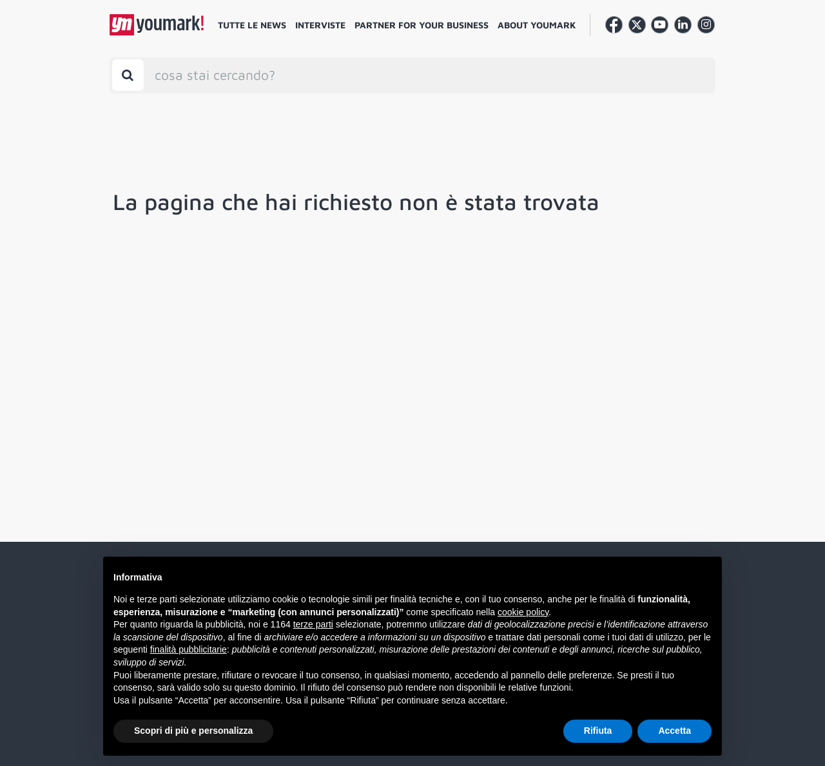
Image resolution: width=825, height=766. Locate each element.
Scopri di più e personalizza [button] (193, 730)
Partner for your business (421, 24)
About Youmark (537, 24)
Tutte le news (252, 24)
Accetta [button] (674, 730)
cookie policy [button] (523, 612)
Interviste (320, 24)
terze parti (313, 624)
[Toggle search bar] (128, 75)
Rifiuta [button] (598, 730)
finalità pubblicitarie (188, 649)
